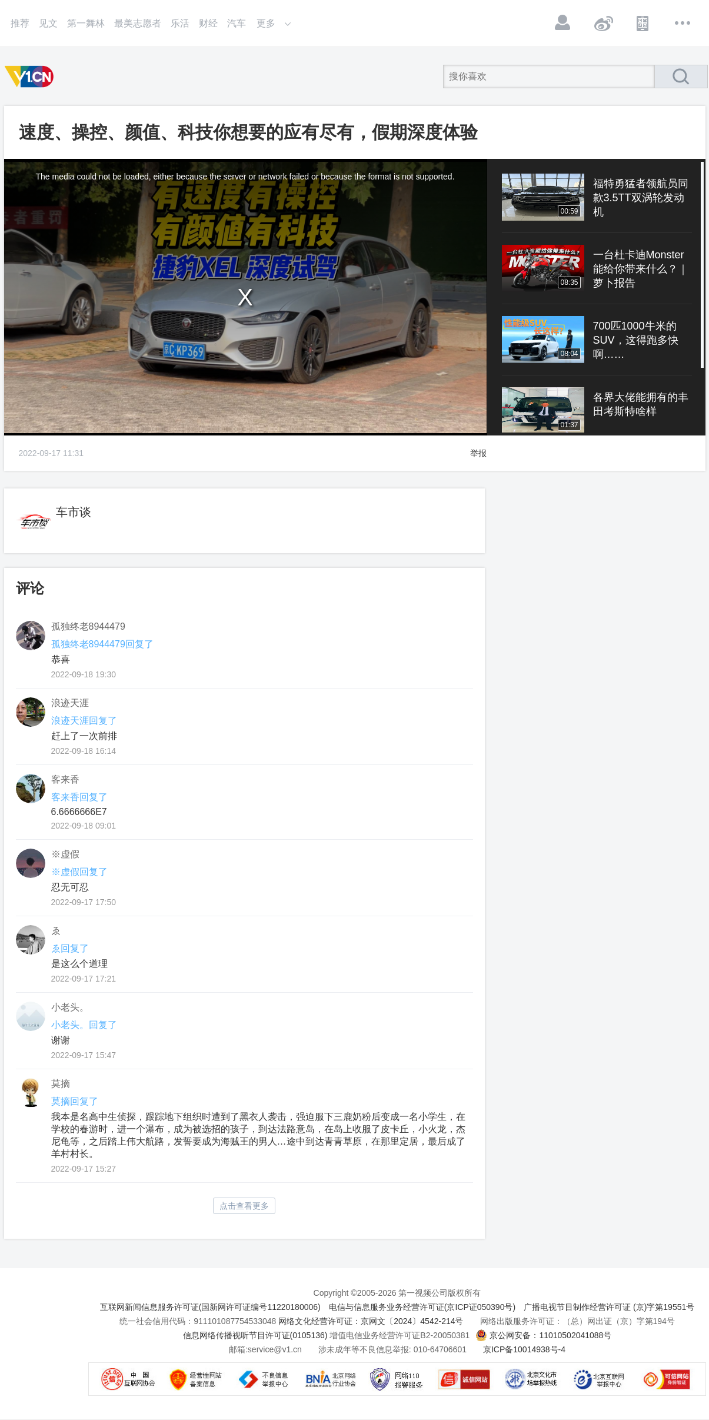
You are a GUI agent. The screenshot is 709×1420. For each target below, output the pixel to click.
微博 (603, 23)
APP (643, 23)
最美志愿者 (137, 23)
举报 (478, 453)
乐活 (180, 23)
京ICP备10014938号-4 (524, 1349)
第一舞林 (86, 23)
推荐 (20, 23)
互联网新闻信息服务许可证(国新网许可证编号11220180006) (210, 1307)
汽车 (236, 23)
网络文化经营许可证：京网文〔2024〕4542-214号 (370, 1321)
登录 (563, 23)
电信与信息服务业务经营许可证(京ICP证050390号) (422, 1307)
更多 (683, 23)
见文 (48, 23)
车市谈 (73, 512)
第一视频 (31, 76)
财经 (208, 23)
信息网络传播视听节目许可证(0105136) (255, 1335)
